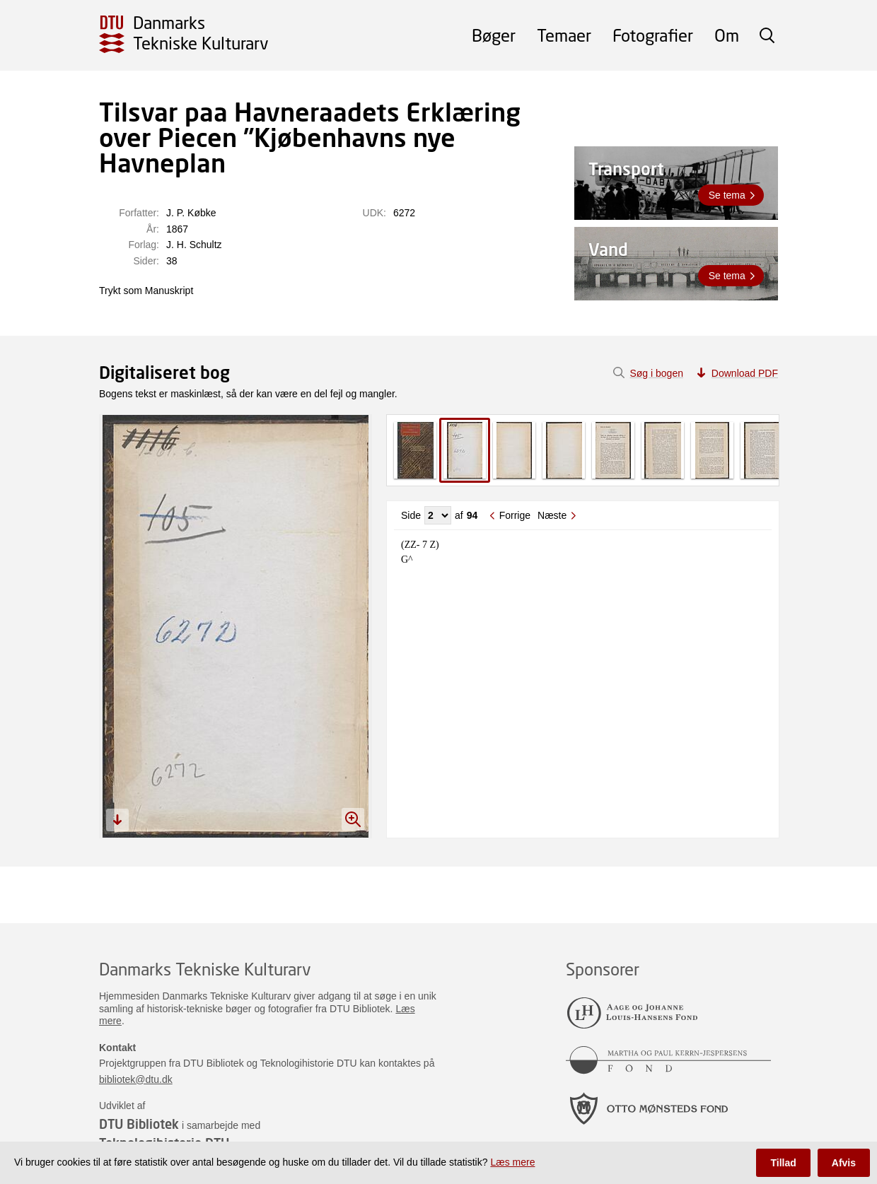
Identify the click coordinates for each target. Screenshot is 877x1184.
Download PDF (745, 373)
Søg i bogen (656, 373)
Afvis (844, 1162)
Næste (552, 515)
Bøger (494, 35)
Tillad (783, 1162)
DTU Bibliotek (139, 1124)
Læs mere (512, 1162)
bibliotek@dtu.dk (136, 1079)
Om (726, 35)
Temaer (564, 35)
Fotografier (652, 35)
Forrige (514, 515)
